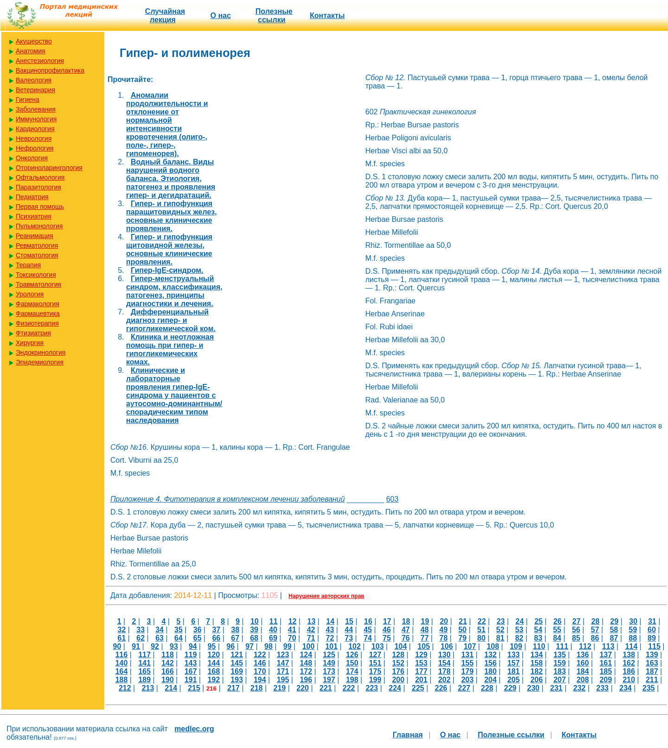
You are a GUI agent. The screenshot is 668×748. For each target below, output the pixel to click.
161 (605, 663)
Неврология (33, 138)
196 (306, 680)
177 (421, 671)
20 (444, 621)
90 (117, 646)
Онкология (32, 158)
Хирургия (30, 342)
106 (446, 646)
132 (490, 655)
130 (444, 655)
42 (311, 630)
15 (349, 621)
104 (400, 646)
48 (424, 630)
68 (254, 638)
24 (519, 621)
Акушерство (34, 41)
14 (330, 621)
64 (178, 638)
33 (140, 630)
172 (306, 671)
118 (167, 655)
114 (631, 646)
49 (443, 630)
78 (443, 638)
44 (349, 630)
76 (405, 638)
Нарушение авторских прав (326, 596)
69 (273, 638)
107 (470, 646)
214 (171, 688)
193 (236, 680)
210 (629, 680)
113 (608, 646)
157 (513, 663)
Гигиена (27, 99)
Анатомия (30, 51)
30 (633, 621)
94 (193, 646)
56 (576, 630)
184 (583, 671)
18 (406, 621)
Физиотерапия (37, 323)
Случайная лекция (165, 15)
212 (125, 688)
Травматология (38, 284)
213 (148, 688)
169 (236, 671)
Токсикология (36, 274)
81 (500, 638)
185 (605, 671)
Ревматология (37, 245)
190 (167, 680)
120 (214, 655)
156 (490, 663)
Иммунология (36, 119)
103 (377, 646)
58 (614, 630)
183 (559, 671)
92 (155, 646)
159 (559, 663)
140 (121, 663)
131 (467, 655)
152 (398, 663)
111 (562, 646)
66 (216, 638)
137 (605, 655)
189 (144, 680)
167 (190, 671)
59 (633, 630)
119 (190, 655)
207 (559, 680)
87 (614, 638)
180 (490, 671)
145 (236, 663)
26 (557, 621)
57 (595, 630)
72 (330, 638)
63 (159, 638)
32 (121, 630)
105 (424, 646)
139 (652, 655)
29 (614, 621)
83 (538, 638)
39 (254, 630)
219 (280, 688)
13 (311, 621)
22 (481, 621)
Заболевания (36, 109)
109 (516, 646)
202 (444, 680)
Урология (30, 294)
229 (510, 688)
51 (481, 630)
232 (579, 688)
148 (306, 663)
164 (121, 671)
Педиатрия (32, 197)
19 (425, 621)
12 (292, 621)
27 (577, 621)
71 (311, 638)
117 (144, 655)
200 (398, 680)
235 (649, 688)
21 (463, 621)
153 (421, 663)
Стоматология (37, 255)
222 (349, 688)
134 (536, 655)
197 (329, 680)
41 (292, 630)
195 (283, 680)
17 (387, 621)
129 (421, 655)
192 (214, 680)
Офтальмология (40, 177)
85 (576, 638)
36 (197, 630)
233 (602, 688)
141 (144, 663)
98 (268, 646)
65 (197, 638)
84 (557, 638)
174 (352, 671)
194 (260, 680)
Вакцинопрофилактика (50, 70)
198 (352, 680)
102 (354, 646)
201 (421, 680)
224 (394, 688)
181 (513, 671)
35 (178, 630)
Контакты (327, 15)
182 (536, 671)
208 (583, 680)
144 (214, 663)
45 (367, 630)
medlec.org (194, 729)
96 (231, 646)
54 (538, 630)
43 (330, 630)
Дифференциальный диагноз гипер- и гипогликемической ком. (171, 320)
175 (375, 671)
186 (629, 671)
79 (462, 638)
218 (256, 688)
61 (121, 638)
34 (159, 630)
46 (386, 630)
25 (538, 621)
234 (625, 688)
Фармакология (37, 304)
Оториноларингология (49, 167)
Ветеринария (35, 90)
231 (556, 688)
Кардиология (35, 128)
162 (629, 663)
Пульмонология (39, 226)
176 (398, 671)
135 (559, 655)
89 (652, 638)
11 (273, 621)
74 (367, 638)
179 (467, 671)
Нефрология (34, 148)
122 (260, 655)
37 (216, 630)
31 (652, 621)
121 (236, 655)
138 (629, 655)
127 (375, 655)
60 (652, 630)
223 (372, 688)
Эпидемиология (40, 362)
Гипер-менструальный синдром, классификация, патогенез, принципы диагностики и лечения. (174, 291)
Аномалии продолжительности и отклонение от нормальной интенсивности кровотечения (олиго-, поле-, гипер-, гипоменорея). (167, 124)
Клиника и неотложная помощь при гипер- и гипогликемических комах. (170, 349)
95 (212, 646)
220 (302, 688)
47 (405, 630)
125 (329, 655)
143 (190, 663)
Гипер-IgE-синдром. (167, 270)
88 (633, 638)
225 (418, 688)
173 (329, 671)
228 (487, 688)
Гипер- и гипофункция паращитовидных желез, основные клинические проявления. (171, 216)
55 (557, 630)
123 (283, 655)
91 (136, 646)
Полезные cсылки (274, 15)
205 (513, 680)
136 (583, 655)
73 (349, 638)
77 (424, 638)
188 (121, 680)
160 (583, 663)
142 (167, 663)
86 (595, 638)
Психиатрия (33, 216)
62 (140, 638)
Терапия (28, 265)
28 (595, 621)
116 (121, 655)
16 (368, 621)
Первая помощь (40, 206)
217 (233, 688)
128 (398, 655)
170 (260, 671)
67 (235, 638)
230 (533, 688)
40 (273, 630)
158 (536, 663)
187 (652, 671)
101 (331, 646)
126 (352, 655)
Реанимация (34, 235)
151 (375, 663)
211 (652, 680)
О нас (220, 15)
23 (500, 621)
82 (519, 638)
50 (462, 630)
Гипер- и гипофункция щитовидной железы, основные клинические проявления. (169, 249)
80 (481, 638)
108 (493, 646)
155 (467, 663)
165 (144, 671)
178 (444, 671)
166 (167, 671)
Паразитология (38, 187)
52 (500, 630)
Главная (408, 735)
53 (519, 630)
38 (235, 630)
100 (308, 646)
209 (605, 680)
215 (194, 688)
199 (375, 680)
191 (190, 680)
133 (513, 655)
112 (585, 646)
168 (214, 671)
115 (654, 646)
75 (386, 638)
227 (464, 688)
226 (441, 688)
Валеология (33, 80)
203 (467, 680)
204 (490, 680)
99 (287, 646)
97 (249, 646)
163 (652, 663)
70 (292, 638)
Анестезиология (40, 60)
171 (283, 671)
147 (283, 663)
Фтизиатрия (33, 333)
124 (306, 655)
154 (444, 663)
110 (539, 646)
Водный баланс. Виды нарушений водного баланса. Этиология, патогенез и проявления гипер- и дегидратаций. (170, 178)
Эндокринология (40, 352)
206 (536, 680)
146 (260, 663)
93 (174, 646)
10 (254, 621)
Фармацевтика (38, 313)
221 (325, 688)
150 (352, 663)
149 (329, 663)
